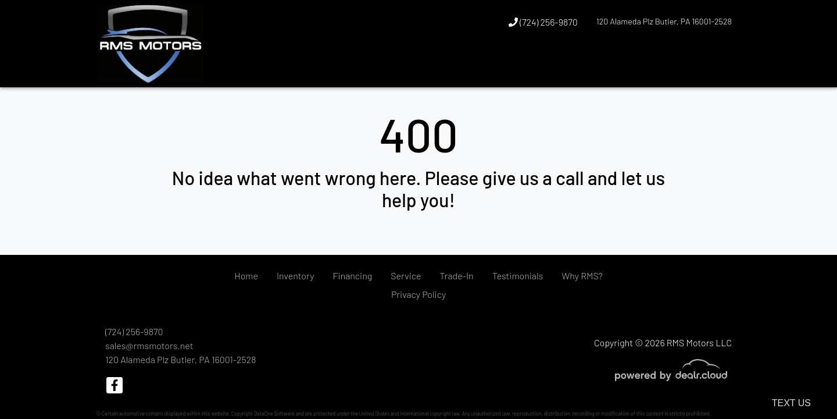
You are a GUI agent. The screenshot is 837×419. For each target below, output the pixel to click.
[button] (701, 65)
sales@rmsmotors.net (149, 345)
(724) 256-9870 (543, 21)
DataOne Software (274, 413)
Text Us (791, 403)
